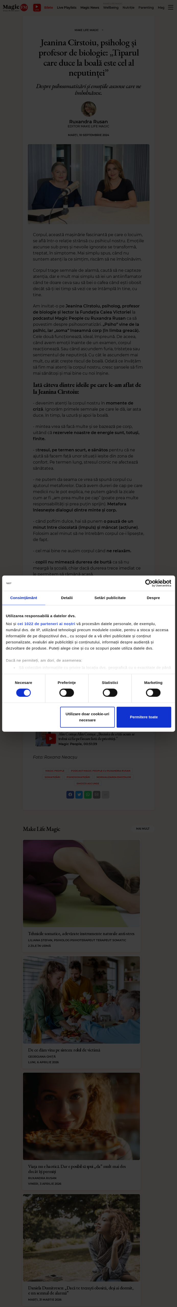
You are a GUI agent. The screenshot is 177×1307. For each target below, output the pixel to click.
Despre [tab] (153, 598)
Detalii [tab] (67, 598)
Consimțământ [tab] (23, 598)
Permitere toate (144, 717)
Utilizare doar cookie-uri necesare (87, 717)
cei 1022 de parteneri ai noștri (46, 624)
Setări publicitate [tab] (110, 598)
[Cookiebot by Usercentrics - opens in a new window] (148, 583)
